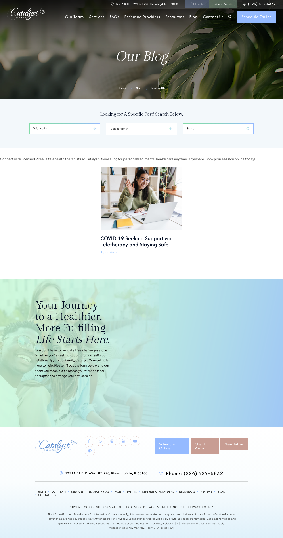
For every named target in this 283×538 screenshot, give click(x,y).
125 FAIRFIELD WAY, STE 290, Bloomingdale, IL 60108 (134, 4)
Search (229, 17)
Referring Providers (142, 17)
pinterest (88, 453)
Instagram (113, 442)
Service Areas (100, 494)
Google (100, 442)
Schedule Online (256, 18)
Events (189, 4)
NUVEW (74, 506)
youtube (139, 442)
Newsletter (233, 446)
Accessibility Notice (167, 506)
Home (46, 494)
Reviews (200, 494)
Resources (174, 17)
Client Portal (217, 4)
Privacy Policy (201, 506)
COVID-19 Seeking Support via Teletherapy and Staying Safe (141, 210)
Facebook (88, 442)
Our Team (74, 17)
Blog (193, 17)
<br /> (192, 353)
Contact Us (213, 17)
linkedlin (126, 442)
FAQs (114, 17)
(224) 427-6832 (260, 4)
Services (96, 17)
